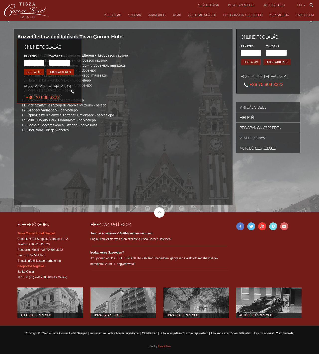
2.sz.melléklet (285, 333)
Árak (177, 15)
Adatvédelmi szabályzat (124, 333)
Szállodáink (208, 5)
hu (301, 5)
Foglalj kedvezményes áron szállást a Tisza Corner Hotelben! (131, 236)
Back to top (159, 213)
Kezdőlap (112, 15)
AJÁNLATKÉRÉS (60, 72)
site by (160, 346)
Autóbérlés (274, 5)
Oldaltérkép (149, 333)
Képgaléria (279, 15)
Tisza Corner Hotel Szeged (26, 10)
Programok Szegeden (242, 15)
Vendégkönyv (252, 138)
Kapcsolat (305, 15)
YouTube (262, 226)
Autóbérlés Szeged (258, 148)
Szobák (134, 15)
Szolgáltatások (202, 15)
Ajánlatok (157, 15)
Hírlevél (247, 117)
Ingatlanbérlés (241, 5)
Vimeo (273, 226)
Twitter (251, 226)
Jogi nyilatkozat (263, 333)
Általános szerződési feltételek (231, 333)
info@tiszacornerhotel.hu (44, 261)
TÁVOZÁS (55, 56)
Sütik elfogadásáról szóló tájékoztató (184, 333)
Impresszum (97, 333)
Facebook (240, 226)
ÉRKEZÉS (30, 56)
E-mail (284, 226)
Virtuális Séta (253, 107)
